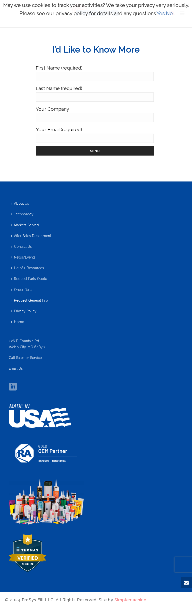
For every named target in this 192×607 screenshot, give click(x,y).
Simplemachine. (130, 600)
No (169, 13)
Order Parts (21, 290)
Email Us (16, 368)
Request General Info (29, 300)
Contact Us (21, 247)
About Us (20, 203)
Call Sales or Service (25, 358)
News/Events (23, 257)
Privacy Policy (23, 311)
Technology (22, 214)
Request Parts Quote (29, 279)
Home (17, 322)
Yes (160, 13)
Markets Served (25, 225)
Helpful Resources (27, 268)
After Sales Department (31, 236)
